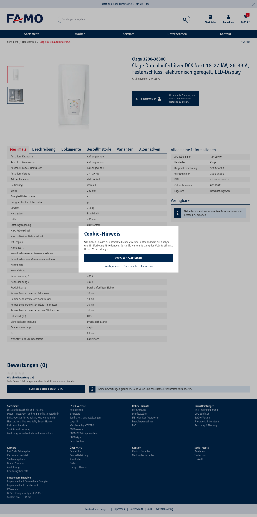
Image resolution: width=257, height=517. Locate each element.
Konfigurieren (112, 266)
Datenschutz (131, 266)
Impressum (147, 266)
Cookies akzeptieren (128, 257)
